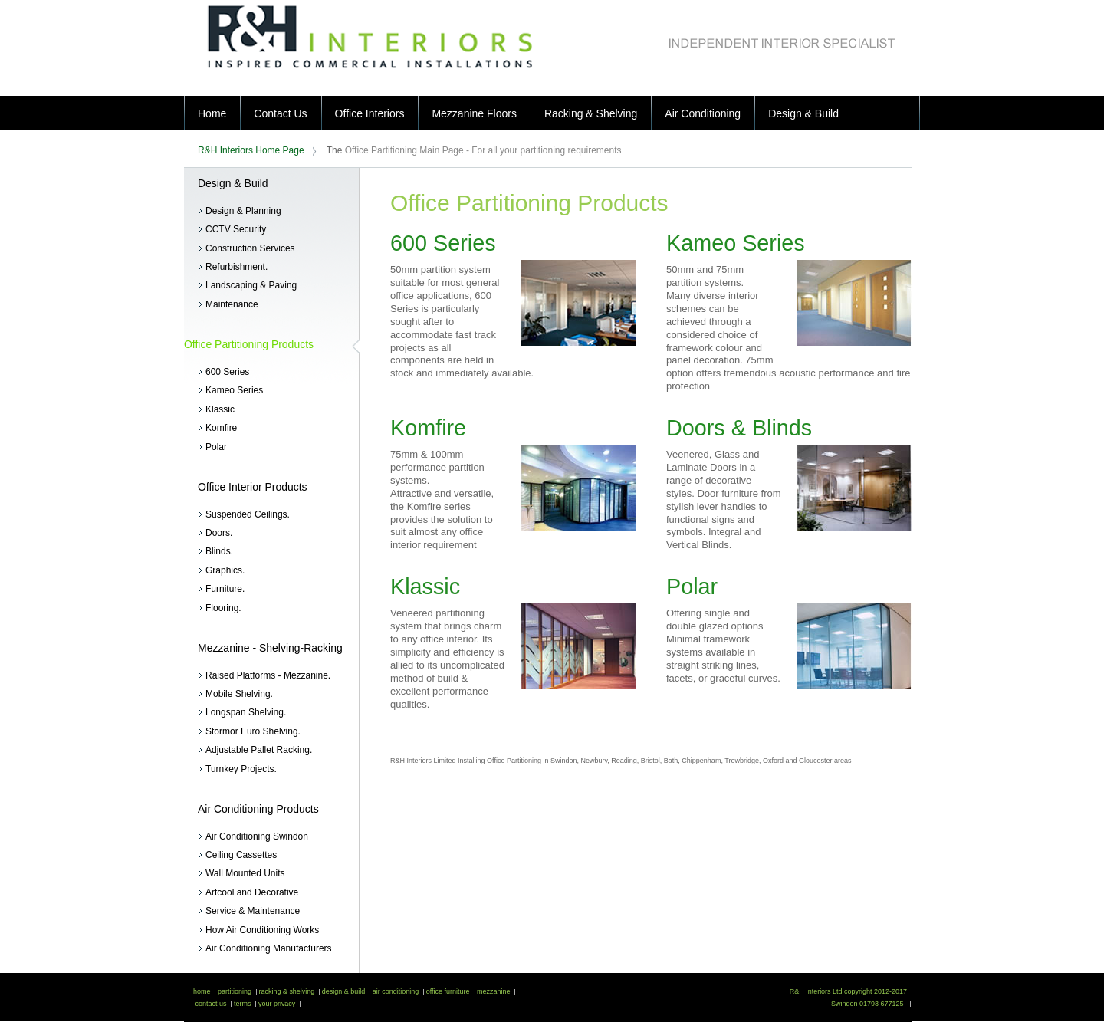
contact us (209, 1003)
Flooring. (223, 608)
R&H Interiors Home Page (251, 150)
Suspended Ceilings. (247, 514)
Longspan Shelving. (245, 712)
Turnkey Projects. (241, 769)
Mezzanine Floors (474, 113)
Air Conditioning (703, 113)
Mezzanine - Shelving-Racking (270, 648)
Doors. (218, 532)
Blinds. (219, 551)
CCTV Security (235, 229)
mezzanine (493, 991)
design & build (342, 991)
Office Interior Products (252, 487)
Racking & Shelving (590, 113)
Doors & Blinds (739, 428)
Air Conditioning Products (258, 809)
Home (212, 113)
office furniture (446, 991)
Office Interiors (370, 113)
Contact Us (280, 113)
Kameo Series (234, 390)
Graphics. (225, 570)
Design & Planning (243, 210)
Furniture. (225, 588)
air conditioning (394, 991)
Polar (216, 447)
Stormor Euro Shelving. (253, 731)
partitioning (233, 991)
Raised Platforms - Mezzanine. (267, 675)
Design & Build (803, 113)
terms (241, 1003)
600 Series (227, 371)
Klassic (220, 409)
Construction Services (250, 248)
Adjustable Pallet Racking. (258, 749)
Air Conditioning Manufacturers (268, 948)
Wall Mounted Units (244, 873)
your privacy (275, 1003)
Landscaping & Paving (251, 285)
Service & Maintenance (252, 910)
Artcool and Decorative (251, 892)
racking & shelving (285, 991)
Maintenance (231, 304)
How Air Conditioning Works (262, 930)
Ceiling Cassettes (241, 854)
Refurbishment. (236, 266)
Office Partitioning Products (249, 344)
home (201, 991)
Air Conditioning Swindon (256, 836)
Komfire (221, 427)
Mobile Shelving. (239, 693)
